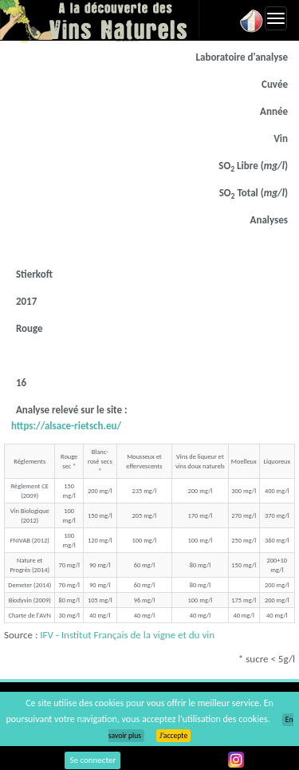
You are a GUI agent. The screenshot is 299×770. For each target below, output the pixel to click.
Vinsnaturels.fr (99, 20)
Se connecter (92, 760)
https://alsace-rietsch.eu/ (66, 426)
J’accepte (173, 735)
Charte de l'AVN (30, 615)
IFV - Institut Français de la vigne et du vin (127, 635)
